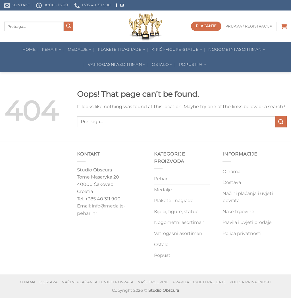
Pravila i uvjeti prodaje (247, 222)
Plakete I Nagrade (121, 49)
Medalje (80, 49)
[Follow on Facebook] (116, 5)
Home (29, 49)
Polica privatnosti (242, 233)
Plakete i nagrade (174, 200)
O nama (231, 171)
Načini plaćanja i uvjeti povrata (248, 197)
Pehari (51, 49)
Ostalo (162, 64)
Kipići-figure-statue (176, 49)
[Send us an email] (122, 5)
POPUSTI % (192, 64)
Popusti (163, 255)
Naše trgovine (238, 211)
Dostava (232, 182)
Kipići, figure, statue (176, 211)
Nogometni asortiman (236, 49)
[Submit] (68, 26)
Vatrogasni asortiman (117, 64)
